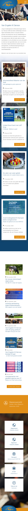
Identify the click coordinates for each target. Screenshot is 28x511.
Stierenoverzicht (16, 404)
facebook (14, 486)
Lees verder (20, 100)
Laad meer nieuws (14, 386)
